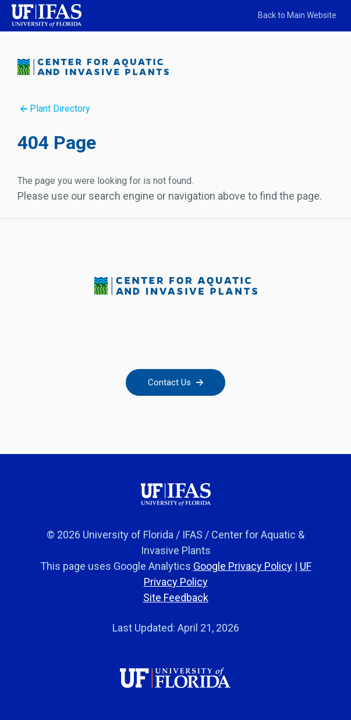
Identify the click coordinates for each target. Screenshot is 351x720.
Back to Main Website (297, 15)
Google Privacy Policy (242, 566)
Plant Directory (55, 108)
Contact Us (175, 382)
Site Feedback (175, 597)
